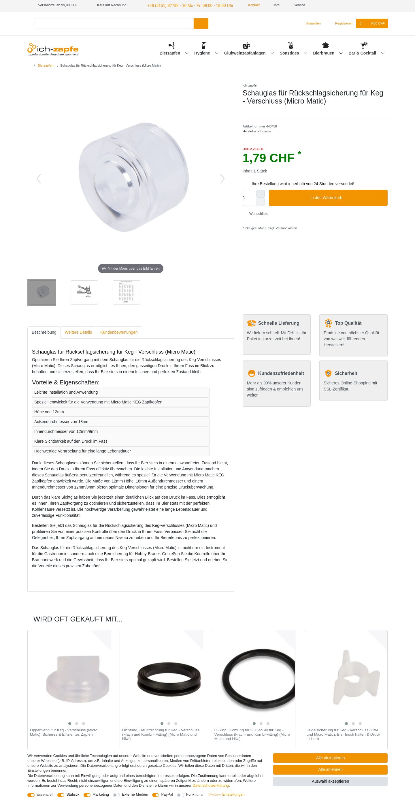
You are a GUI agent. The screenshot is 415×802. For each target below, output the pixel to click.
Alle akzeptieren (330, 758)
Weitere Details (78, 331)
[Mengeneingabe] (249, 197)
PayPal (167, 794)
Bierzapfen (170, 52)
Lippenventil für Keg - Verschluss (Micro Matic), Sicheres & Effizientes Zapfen (63, 732)
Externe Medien (135, 794)
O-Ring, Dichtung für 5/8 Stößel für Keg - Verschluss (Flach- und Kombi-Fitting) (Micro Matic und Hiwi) (252, 734)
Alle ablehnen (330, 769)
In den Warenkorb (346, 197)
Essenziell (45, 794)
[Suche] (201, 22)
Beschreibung (44, 331)
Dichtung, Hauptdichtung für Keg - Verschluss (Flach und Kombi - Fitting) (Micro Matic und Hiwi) (160, 734)
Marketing (101, 794)
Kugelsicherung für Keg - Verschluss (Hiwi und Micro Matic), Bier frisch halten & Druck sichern (343, 734)
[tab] (44, 332)
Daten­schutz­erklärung (211, 785)
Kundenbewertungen (118, 331)
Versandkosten (286, 227)
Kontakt (243, 5)
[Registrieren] (340, 23)
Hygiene (202, 52)
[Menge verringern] (260, 201)
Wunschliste (256, 213)
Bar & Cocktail (362, 52)
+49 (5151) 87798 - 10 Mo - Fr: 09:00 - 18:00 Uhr (184, 5)
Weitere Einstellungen (226, 794)
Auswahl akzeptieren (330, 781)
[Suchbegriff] (114, 22)
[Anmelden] (311, 23)
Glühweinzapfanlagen (245, 52)
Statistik (72, 794)
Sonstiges (290, 52)
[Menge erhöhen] (260, 193)
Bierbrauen (324, 52)
